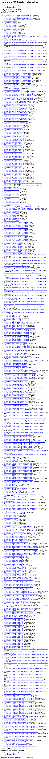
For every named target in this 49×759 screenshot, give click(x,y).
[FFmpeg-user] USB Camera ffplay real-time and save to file (19, 698)
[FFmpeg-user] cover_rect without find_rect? (15, 242)
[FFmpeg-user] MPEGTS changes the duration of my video (19, 488)
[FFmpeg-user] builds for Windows (13, 123)
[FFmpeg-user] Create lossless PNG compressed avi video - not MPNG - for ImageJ (25, 254)
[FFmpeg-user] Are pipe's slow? (12, 88)
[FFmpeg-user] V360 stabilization (12, 715)
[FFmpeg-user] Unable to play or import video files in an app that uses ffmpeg (23, 668)
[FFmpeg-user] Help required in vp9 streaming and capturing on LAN (21, 357)
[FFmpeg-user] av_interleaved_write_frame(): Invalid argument (20, 91)
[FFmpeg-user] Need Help (10, 492)
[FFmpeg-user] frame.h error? (11, 344)
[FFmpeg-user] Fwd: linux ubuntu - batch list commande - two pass (21, 346)
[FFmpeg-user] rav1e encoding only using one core (17, 599)
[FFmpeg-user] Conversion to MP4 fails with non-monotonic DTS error (22, 208)
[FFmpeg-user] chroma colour (11, 188)
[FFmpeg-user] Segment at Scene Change (14, 616)
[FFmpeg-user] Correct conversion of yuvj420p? (16, 222)
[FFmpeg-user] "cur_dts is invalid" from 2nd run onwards (18, 19)
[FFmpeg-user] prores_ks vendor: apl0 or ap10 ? (16, 567)
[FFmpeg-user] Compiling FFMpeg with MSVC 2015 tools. (19, 207)
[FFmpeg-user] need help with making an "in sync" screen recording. (21, 494)
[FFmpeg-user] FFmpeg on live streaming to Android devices (19, 328)
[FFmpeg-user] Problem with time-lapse (14, 556)
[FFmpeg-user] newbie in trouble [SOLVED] (15, 512)
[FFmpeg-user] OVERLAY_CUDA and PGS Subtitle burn (18, 526)
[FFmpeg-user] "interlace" (10, 21)
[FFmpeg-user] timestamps (11, 647)
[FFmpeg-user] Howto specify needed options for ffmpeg (18, 443)
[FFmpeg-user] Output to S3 (11, 513)
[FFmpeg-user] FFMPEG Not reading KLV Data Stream (18, 322)
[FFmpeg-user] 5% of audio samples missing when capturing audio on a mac (23, 42)
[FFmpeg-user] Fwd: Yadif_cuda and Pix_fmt (15, 350)
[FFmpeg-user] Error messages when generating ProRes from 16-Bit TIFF (22, 270)
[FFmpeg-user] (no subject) (11, 39)
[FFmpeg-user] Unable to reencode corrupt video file (17, 694)
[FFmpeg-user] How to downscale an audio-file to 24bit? (18, 435)
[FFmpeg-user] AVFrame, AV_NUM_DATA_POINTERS (18, 94)
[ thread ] (17, 5)
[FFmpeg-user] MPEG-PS (10, 482)
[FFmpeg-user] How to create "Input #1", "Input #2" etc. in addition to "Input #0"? (25, 409)
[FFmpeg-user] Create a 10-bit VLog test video (16, 245)
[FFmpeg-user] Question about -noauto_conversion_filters (18, 578)
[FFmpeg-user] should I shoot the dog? (14, 619)
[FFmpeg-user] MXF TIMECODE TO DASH (15, 491)
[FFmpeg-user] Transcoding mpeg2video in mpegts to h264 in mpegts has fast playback (26, 649)
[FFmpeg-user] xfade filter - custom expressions (16, 744)
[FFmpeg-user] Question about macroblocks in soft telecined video (21, 589)
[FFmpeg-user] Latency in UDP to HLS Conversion (17, 461)
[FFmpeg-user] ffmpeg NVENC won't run (14, 323)
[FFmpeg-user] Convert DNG (11, 211)
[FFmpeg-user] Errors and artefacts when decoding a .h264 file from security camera (25, 278)
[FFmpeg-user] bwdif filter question (13, 140)
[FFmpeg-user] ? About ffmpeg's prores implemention (17, 73)
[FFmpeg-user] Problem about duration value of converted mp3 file (21, 543)
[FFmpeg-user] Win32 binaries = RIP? (13, 741)
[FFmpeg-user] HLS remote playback (13, 361)
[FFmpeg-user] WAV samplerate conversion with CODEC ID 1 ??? (21, 723)
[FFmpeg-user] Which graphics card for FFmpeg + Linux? (18, 739)
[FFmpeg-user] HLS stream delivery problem (15, 364)
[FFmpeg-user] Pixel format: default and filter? (16, 535)
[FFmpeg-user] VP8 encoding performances (15, 718)
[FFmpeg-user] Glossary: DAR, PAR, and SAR (16, 354)
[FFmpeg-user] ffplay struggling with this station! (16, 329)
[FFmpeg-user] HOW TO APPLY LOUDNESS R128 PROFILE (20, 371)
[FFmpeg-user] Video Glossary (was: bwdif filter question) (19, 716)
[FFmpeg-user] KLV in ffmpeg (12, 457)
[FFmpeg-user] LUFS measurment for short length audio (18, 463)
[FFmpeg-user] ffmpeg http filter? (12, 315)
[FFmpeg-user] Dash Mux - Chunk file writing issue (17, 266)
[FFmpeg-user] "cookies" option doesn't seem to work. (18, 15)
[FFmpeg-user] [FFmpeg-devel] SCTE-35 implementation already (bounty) (23, 85)
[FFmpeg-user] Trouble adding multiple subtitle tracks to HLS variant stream (23, 665)
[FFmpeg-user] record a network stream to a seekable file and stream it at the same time (26, 605)
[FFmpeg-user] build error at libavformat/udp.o (16, 102)
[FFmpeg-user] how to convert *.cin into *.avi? (16, 378)
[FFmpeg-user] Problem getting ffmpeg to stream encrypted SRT (20, 554)
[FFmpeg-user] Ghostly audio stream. (13, 352)
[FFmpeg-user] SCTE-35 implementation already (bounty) (18, 608)
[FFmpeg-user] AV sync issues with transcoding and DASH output (20, 101)
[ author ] (22, 5)
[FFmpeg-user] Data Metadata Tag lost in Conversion (17, 268)
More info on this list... (10, 7)
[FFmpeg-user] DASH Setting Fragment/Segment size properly (20, 267)
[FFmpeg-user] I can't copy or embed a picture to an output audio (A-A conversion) (25, 450)
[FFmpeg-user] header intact (11, 356)
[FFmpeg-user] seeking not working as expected (16, 615)
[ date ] (26, 5)
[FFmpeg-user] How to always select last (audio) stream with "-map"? (21, 370)
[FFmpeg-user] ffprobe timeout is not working (15, 342)
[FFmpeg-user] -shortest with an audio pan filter (16, 40)
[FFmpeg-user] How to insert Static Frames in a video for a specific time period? (24, 440)
